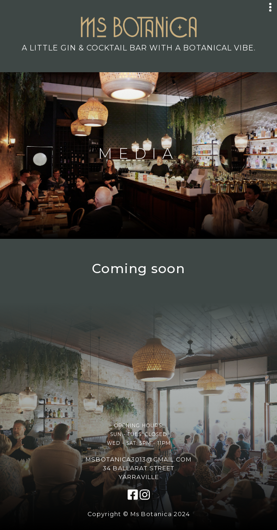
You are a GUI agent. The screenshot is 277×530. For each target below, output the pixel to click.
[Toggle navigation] (270, 7)
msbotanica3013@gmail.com (138, 459)
